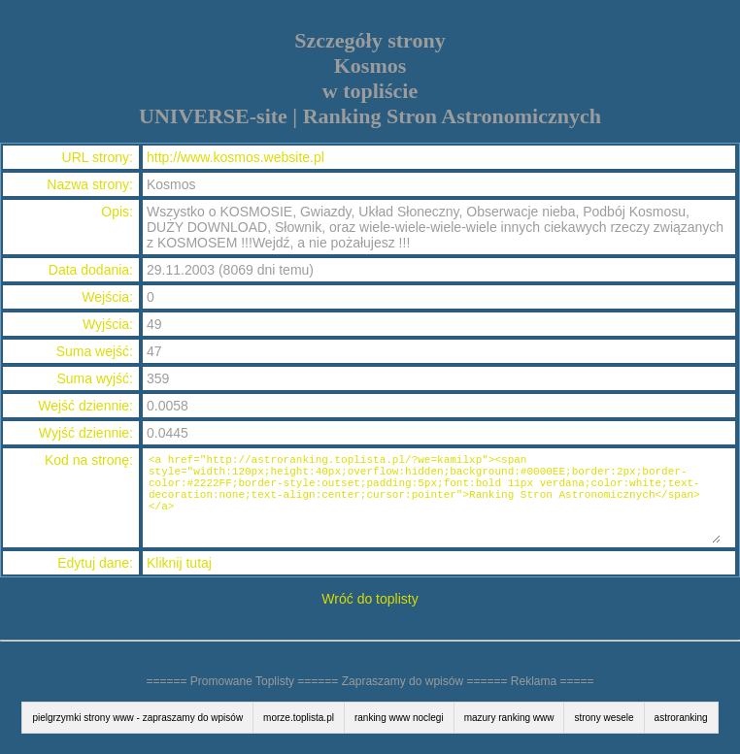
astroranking (681, 717)
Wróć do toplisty (369, 598)
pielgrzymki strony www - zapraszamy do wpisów (137, 717)
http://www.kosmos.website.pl (235, 157)
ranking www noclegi (399, 717)
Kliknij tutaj (179, 563)
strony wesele (603, 717)
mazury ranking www (509, 717)
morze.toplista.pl (298, 717)
